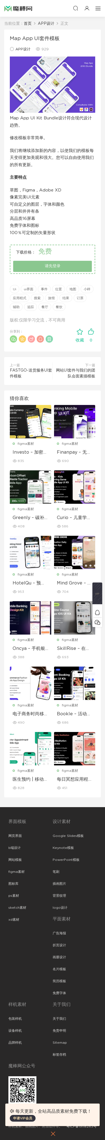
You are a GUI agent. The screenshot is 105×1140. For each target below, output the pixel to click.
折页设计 (59, 945)
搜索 (37, 298)
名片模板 (59, 969)
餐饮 (59, 307)
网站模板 (15, 859)
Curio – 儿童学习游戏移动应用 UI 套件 (74, 517)
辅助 (16, 307)
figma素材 (26, 443)
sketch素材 (17, 907)
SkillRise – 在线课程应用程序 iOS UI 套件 (73, 648)
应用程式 (19, 298)
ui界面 (28, 289)
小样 (87, 289)
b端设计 (14, 847)
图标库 (13, 883)
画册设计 (59, 957)
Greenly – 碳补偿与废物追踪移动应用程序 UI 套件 (30, 517)
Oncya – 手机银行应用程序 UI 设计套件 (30, 648)
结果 (65, 298)
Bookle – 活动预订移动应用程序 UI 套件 (74, 714)
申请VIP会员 (22, 1118)
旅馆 (51, 298)
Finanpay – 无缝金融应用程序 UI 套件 (74, 452)
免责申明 (59, 1030)
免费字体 (59, 993)
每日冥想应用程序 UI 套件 (72, 779)
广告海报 (59, 933)
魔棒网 (18, 8)
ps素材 (13, 895)
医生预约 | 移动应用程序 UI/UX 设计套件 (30, 779)
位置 (58, 289)
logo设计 (60, 907)
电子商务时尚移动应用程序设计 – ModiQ (30, 714)
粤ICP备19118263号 (81, 1126)
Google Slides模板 (68, 835)
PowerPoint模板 (66, 859)
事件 (44, 289)
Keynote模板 (63, 847)
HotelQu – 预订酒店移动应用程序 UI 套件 (29, 583)
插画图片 (59, 883)
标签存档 (59, 1054)
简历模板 (59, 981)
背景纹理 (59, 895)
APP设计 (23, 49)
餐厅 (44, 307)
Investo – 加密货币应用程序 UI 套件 (30, 452)
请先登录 (52, 266)
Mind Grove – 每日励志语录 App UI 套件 (74, 583)
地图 (72, 289)
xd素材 (13, 919)
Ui (14, 289)
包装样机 (15, 1018)
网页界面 (15, 835)
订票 (80, 298)
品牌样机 (15, 1042)
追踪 (30, 307)
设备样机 (15, 1030)
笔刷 (56, 871)
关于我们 (59, 1018)
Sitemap (60, 1042)
